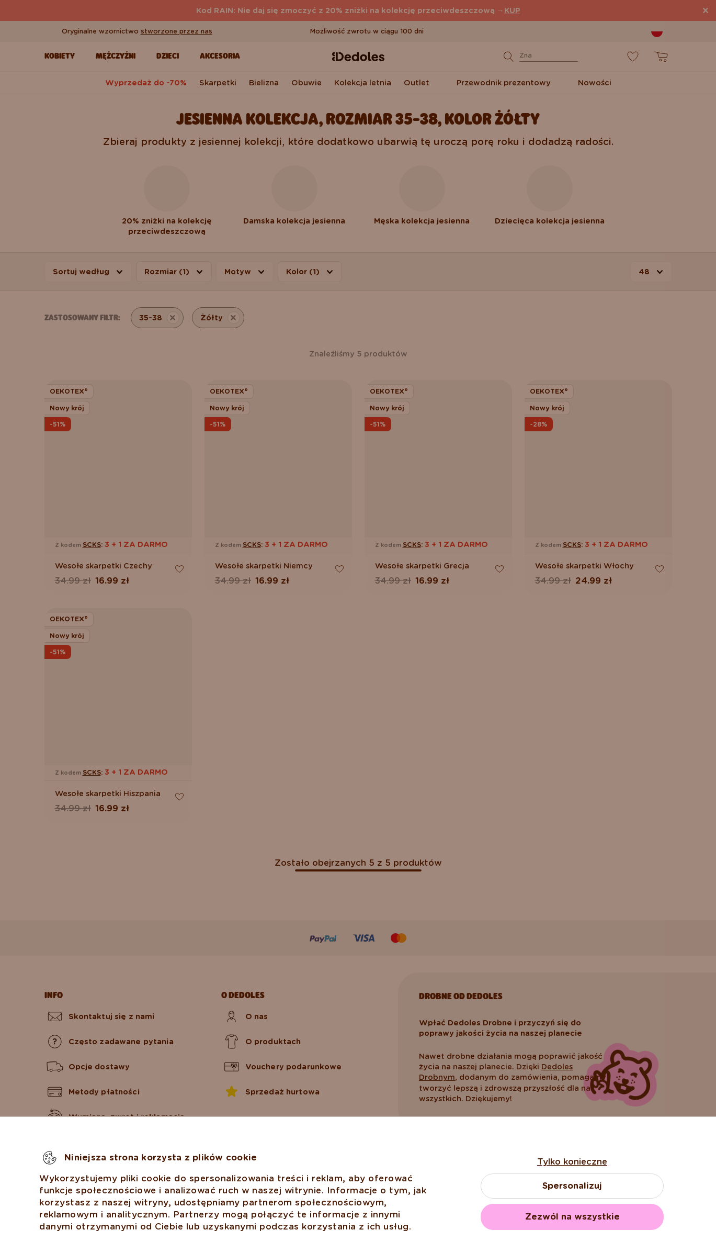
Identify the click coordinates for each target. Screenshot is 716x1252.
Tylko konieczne (572, 1162)
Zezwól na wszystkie (572, 1217)
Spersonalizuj (572, 1186)
